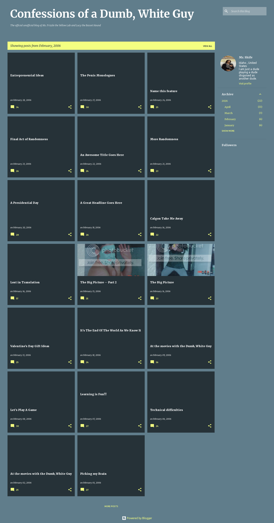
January (229, 125)
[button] (70, 107)
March (229, 113)
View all (207, 46)
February (230, 119)
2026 (225, 100)
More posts (111, 506)
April (227, 107)
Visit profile (245, 83)
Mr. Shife (246, 57)
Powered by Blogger (137, 518)
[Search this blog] (248, 11)
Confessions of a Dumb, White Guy (102, 14)
